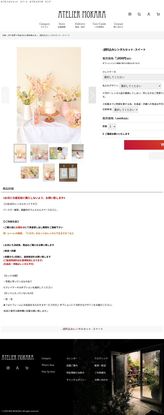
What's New (48, 365)
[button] (44, 27)
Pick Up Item (48, 371)
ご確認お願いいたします (116, 134)
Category (46, 358)
